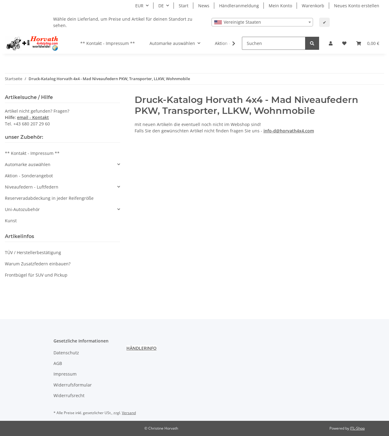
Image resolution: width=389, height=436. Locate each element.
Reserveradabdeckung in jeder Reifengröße (49, 198)
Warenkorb (313, 6)
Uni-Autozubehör (22, 209)
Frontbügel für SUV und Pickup (36, 275)
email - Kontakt (33, 117)
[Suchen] (273, 43)
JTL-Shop (357, 428)
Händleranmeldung (239, 6)
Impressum (65, 374)
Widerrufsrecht (68, 395)
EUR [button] (139, 6)
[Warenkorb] (367, 43)
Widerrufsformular (72, 385)
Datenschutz (66, 353)
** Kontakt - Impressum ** (32, 153)
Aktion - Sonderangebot (29, 176)
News (203, 6)
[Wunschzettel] (344, 43)
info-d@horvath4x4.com (288, 131)
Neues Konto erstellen (356, 6)
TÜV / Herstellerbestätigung (33, 252)
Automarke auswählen (27, 164)
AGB (57, 363)
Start (183, 6)
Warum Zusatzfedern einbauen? (38, 264)
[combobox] (262, 22)
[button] (330, 43)
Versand (129, 412)
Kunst (11, 220)
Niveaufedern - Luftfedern (31, 187)
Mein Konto (280, 6)
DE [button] (161, 6)
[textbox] (262, 22)
